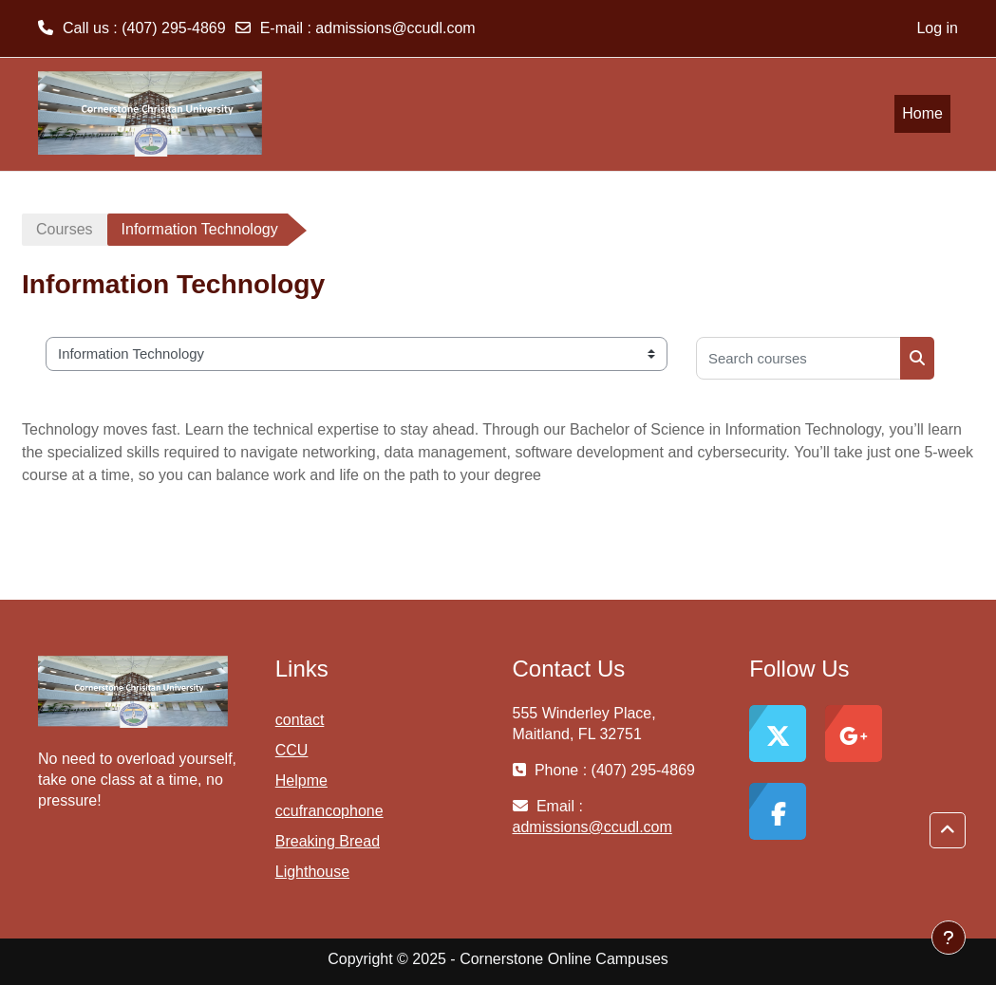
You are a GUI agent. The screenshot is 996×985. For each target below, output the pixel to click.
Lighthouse (312, 872)
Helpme (301, 780)
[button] (948, 830)
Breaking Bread (327, 841)
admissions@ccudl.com (395, 28)
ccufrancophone (329, 811)
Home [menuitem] (922, 113)
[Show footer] (948, 937)
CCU (292, 750)
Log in (937, 28)
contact (300, 720)
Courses (64, 229)
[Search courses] (798, 358)
